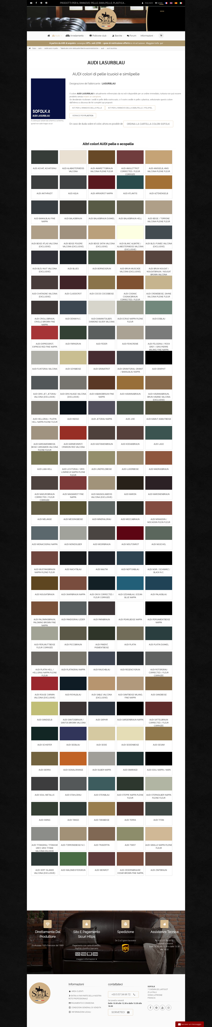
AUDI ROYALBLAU (73, 694)
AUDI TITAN (158, 820)
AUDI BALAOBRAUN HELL (130, 218)
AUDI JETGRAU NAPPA (101, 419)
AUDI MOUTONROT (130, 544)
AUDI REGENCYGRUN (130, 669)
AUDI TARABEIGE (101, 820)
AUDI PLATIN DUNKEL (159, 644)
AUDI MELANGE (44, 519)
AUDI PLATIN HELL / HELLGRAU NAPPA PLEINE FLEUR (45, 672)
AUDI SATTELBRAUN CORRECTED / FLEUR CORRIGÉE (159, 723)
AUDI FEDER (101, 344)
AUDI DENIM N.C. (73, 319)
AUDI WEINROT (102, 870)
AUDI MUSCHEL (159, 544)
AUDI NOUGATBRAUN (44, 594)
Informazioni (147, 35)
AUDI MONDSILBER (73, 544)
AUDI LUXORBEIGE (130, 469)
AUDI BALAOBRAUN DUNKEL (102, 218)
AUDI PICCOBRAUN (73, 644)
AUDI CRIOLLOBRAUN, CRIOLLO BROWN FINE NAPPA (44, 322)
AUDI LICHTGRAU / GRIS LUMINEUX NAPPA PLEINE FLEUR (73, 472)
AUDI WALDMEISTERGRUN (73, 870)
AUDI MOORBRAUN (101, 544)
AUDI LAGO (159, 444)
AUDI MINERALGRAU (101, 519)
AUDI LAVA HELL (44, 469)
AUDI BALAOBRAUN (73, 218)
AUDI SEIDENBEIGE (130, 745)
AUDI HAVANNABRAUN (130, 394)
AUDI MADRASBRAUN (159, 469)
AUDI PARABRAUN (101, 619)
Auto (56, 35)
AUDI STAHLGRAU (73, 795)
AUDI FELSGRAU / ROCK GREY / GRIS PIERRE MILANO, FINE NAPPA (159, 347)
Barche (117, 35)
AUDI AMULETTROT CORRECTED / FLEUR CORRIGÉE (130, 171)
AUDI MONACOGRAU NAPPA (44, 544)
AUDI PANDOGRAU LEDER (73, 619)
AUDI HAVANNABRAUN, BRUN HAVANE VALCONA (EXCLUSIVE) (158, 397)
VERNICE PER (82, 115)
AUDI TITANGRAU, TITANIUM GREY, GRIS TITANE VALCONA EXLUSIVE (45, 848)
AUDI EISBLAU (158, 319)
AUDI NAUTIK (102, 569)
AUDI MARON (130, 494)
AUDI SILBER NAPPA (101, 770)
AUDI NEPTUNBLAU (130, 569)
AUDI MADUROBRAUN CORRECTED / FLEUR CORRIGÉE (45, 497)
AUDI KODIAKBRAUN (130, 444)
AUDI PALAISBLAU (159, 594)
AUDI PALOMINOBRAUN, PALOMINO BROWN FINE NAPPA (44, 622)
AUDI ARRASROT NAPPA (102, 193)
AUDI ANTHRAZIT (45, 193)
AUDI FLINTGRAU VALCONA (44, 369)
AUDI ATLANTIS (130, 193)
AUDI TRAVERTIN (102, 845)
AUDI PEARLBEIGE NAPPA (130, 619)
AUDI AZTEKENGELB (158, 193)
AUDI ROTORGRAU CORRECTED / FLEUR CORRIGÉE (159, 672)
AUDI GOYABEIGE (73, 369)
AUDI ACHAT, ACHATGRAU (45, 168)
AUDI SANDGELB (44, 720)
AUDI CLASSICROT (73, 293)
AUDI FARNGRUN (73, 344)
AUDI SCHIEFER (44, 745)
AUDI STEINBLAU (102, 795)
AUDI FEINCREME (130, 344)
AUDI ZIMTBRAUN (159, 870)
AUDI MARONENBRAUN (159, 494)
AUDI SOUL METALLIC (45, 795)
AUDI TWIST (130, 845)
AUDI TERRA (130, 820)
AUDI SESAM (159, 745)
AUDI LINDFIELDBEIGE (102, 469)
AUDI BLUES (73, 268)
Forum (131, 35)
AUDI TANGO (73, 820)
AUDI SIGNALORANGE (73, 770)
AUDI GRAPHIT (158, 369)
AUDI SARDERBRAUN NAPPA (130, 720)
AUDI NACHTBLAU (73, 569)
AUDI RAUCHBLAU (101, 669)
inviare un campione (92, 96)
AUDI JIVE (130, 419)
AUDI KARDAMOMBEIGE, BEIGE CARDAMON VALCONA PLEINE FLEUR (44, 447)
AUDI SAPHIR (102, 720)
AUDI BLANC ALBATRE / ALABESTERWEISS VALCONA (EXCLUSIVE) (130, 246)
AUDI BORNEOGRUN (101, 268)
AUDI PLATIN (130, 644)
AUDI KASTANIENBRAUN (102, 444)
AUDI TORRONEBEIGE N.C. (73, 845)
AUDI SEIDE (101, 745)
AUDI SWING (44, 820)
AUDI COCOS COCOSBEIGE (102, 293)
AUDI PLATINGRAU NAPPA (73, 669)
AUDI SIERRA (45, 770)
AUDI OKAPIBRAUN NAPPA (73, 594)
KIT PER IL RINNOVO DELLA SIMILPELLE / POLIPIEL (130, 108)
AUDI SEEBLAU (73, 745)
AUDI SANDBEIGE (159, 694)
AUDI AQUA (73, 193)
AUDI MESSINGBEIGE (73, 519)
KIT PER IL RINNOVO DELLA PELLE (87, 108)
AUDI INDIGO (73, 419)
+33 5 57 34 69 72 (123, 994)
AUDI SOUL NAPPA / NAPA (159, 770)
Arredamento (75, 35)
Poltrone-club (97, 35)
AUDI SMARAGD (130, 770)
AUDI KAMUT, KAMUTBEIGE (158, 419)
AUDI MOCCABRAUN (130, 519)
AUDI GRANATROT (101, 369)
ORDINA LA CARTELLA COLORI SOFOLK (148, 123)
